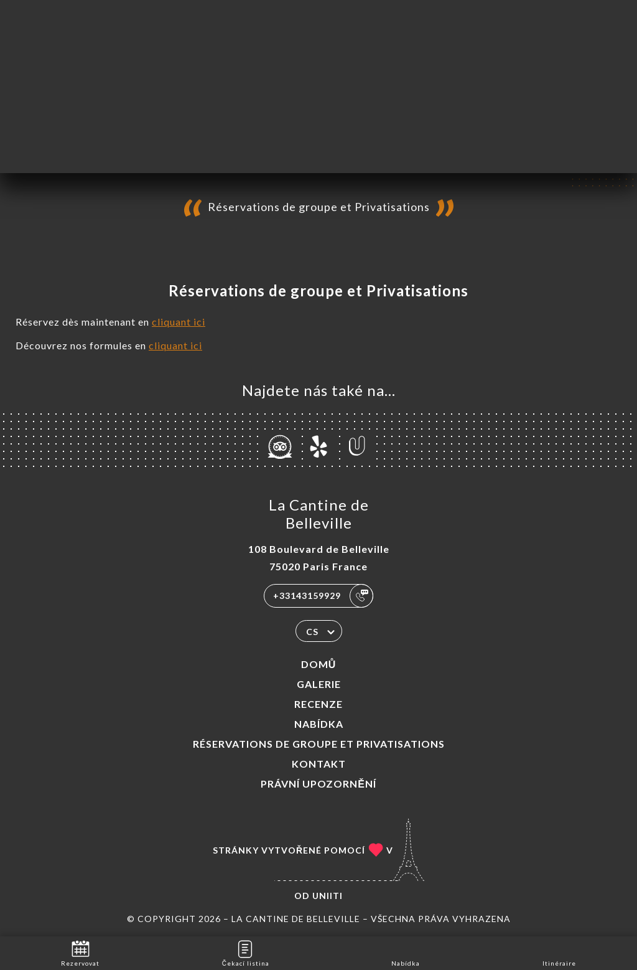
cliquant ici (178, 321)
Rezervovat (80, 952)
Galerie (319, 684)
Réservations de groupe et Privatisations (319, 744)
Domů (319, 664)
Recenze (318, 704)
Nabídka (318, 724)
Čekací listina (245, 952)
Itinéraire (559, 952)
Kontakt (319, 764)
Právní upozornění (318, 783)
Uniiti (327, 895)
